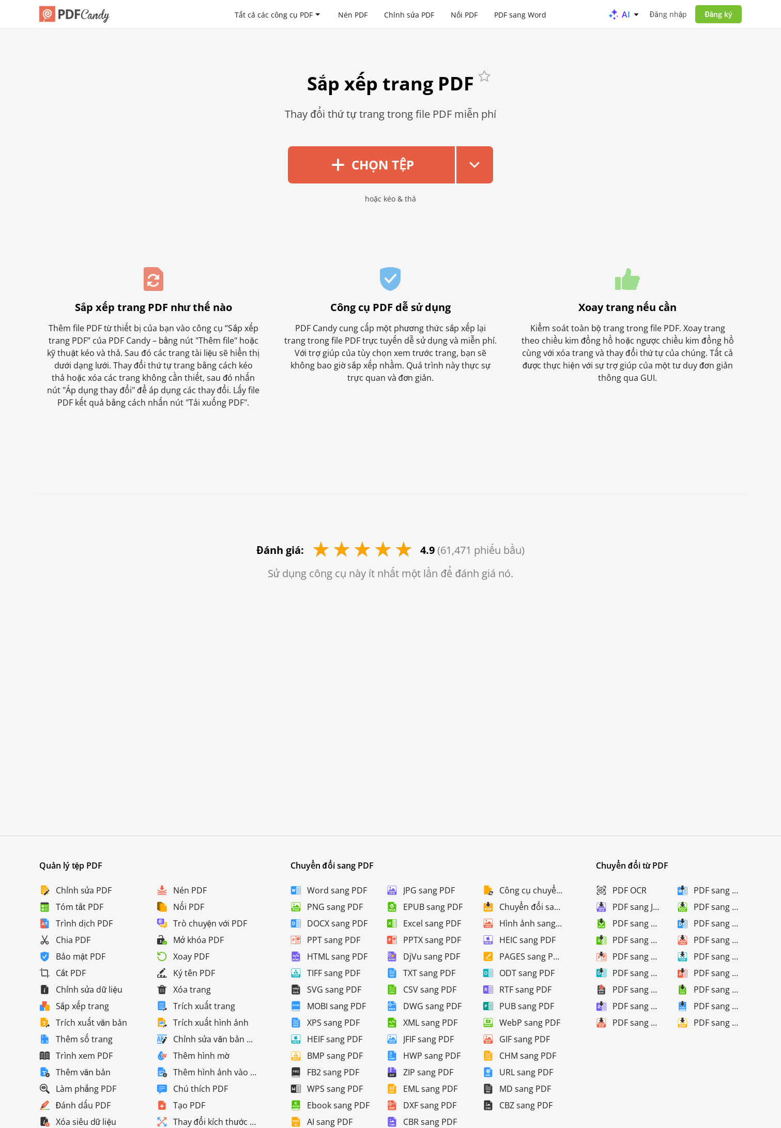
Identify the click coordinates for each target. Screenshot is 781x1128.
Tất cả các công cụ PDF (274, 14)
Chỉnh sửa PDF (409, 14)
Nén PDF (352, 14)
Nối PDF (464, 14)
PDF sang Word (520, 14)
